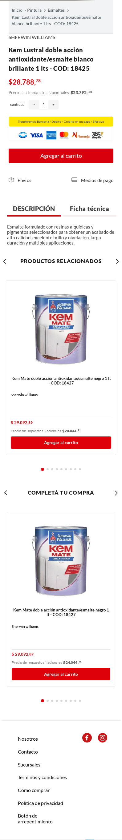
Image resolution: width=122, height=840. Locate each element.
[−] (34, 104)
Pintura (34, 10)
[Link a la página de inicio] (19, 10)
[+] (53, 104)
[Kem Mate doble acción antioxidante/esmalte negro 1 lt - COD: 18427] (61, 367)
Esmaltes (56, 10)
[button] (20, 180)
